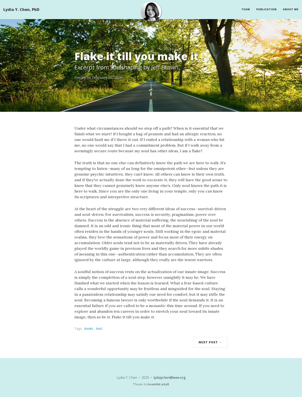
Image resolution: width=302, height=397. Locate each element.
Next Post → (210, 342)
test (99, 328)
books (88, 328)
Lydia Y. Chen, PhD (21, 9)
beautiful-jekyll (158, 384)
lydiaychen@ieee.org (170, 377)
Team (245, 9)
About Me (291, 9)
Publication (266, 9)
